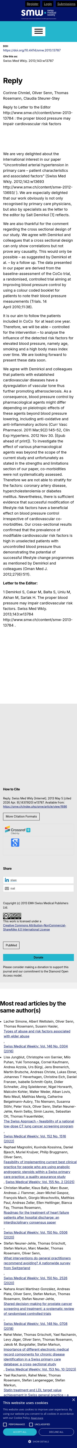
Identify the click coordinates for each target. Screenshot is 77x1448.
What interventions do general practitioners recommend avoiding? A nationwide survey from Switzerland (37, 1263)
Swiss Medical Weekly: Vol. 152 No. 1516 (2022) (35, 1138)
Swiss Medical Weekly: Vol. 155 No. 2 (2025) (40, 1182)
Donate (38, 957)
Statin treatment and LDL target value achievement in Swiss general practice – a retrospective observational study (36, 1395)
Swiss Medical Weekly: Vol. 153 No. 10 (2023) (41, 1369)
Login (48, 4)
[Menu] (38, 31)
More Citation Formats (21, 816)
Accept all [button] (20, 1431)
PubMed (11, 945)
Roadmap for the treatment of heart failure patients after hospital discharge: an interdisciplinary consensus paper (36, 1217)
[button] (38, 880)
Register (33, 4)
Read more (37, 1417)
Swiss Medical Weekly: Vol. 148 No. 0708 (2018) (36, 1326)
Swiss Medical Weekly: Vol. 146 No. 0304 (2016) (36, 1048)
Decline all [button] (56, 1431)
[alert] (38, 1422)
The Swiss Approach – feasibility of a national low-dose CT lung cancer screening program (39, 1123)
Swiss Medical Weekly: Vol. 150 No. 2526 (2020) (35, 1280)
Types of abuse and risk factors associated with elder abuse (37, 1033)
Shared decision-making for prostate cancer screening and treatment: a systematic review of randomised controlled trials (39, 1309)
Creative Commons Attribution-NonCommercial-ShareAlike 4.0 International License (34, 927)
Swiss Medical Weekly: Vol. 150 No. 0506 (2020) (36, 1234)
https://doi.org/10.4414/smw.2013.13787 (32, 50)
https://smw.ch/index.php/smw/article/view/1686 (35, 806)
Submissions (66, 4)
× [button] (73, 1400)
